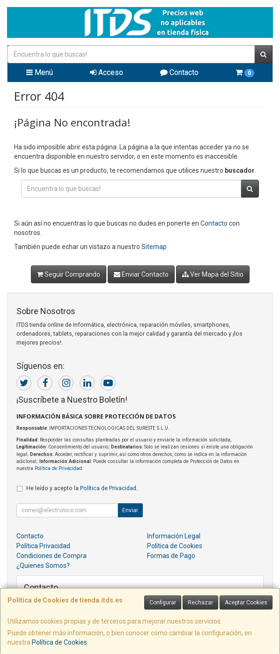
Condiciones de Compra (51, 555)
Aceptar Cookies (246, 602)
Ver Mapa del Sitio (212, 274)
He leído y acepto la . (82, 488)
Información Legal (173, 536)
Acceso (106, 72)
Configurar (162, 602)
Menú (39, 72)
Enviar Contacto (141, 274)
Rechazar (200, 602)
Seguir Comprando (68, 274)
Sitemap (154, 246)
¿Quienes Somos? (43, 565)
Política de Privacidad (58, 468)
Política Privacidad (43, 546)
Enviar (130, 510)
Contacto (179, 72)
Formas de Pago (171, 555)
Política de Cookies (59, 642)
